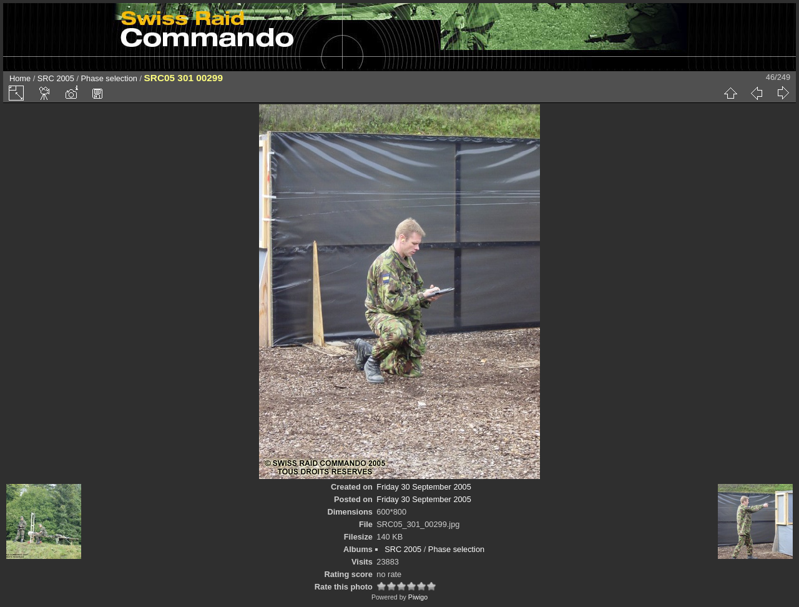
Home (20, 78)
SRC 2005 (55, 78)
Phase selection (109, 78)
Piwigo (418, 597)
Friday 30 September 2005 (423, 486)
